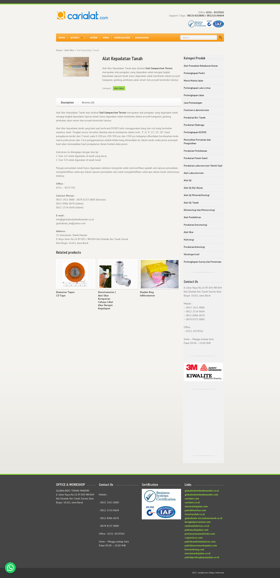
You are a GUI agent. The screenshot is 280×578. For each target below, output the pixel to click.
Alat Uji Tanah (191, 202)
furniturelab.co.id (195, 514)
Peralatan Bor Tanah (194, 117)
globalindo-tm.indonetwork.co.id (203, 518)
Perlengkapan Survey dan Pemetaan (202, 261)
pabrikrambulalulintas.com (200, 541)
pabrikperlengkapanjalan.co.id (202, 557)
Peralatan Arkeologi (194, 247)
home (62, 37)
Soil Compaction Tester (159, 68)
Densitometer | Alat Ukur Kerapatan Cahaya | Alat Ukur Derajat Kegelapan (107, 300)
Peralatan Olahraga (194, 124)
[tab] (69, 102)
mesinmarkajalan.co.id (197, 553)
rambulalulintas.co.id (197, 525)
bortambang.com (194, 549)
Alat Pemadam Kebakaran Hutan (201, 65)
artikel (94, 37)
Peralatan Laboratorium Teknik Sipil (203, 165)
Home (59, 50)
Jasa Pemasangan (193, 102)
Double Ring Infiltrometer (147, 294)
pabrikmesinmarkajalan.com (201, 545)
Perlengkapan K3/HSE (195, 132)
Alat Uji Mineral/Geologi (196, 195)
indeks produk (122, 37)
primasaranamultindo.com (200, 533)
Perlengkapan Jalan (194, 95)
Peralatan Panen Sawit (196, 158)
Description (67, 102)
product (75, 37)
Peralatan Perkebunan (195, 150)
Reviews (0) (88, 102)
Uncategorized (191, 254)
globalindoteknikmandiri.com (201, 494)
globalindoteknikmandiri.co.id (202, 490)
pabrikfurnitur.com (195, 510)
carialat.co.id (192, 502)
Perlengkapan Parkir (194, 73)
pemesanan (142, 37)
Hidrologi (189, 239)
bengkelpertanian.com (198, 522)
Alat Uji (188, 180)
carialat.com (192, 498)
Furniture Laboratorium (196, 110)
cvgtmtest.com (193, 537)
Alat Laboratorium (194, 173)
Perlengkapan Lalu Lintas (197, 88)
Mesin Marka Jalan (193, 80)
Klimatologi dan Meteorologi (199, 210)
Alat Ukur (69, 50)
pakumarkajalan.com (196, 529)
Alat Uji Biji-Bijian (193, 187)
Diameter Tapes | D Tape (65, 294)
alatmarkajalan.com (196, 506)
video (106, 37)
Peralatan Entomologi (195, 224)
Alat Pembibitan (192, 217)
